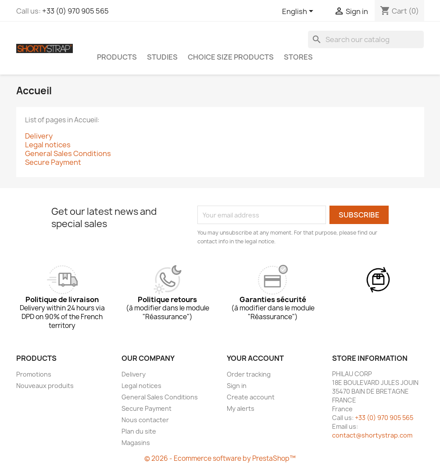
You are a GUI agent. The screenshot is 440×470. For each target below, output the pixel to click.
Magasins (136, 442)
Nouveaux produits (45, 385)
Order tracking (249, 374)
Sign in (237, 385)
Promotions (33, 374)
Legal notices (48, 145)
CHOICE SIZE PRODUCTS (231, 57)
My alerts (240, 408)
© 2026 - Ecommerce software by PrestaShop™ (220, 458)
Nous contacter (145, 420)
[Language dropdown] (299, 12)
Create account (251, 397)
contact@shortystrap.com (372, 435)
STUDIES (162, 57)
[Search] (366, 39)
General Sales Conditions (68, 153)
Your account (255, 358)
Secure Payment (53, 162)
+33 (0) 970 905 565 (75, 11)
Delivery (39, 136)
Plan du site (139, 431)
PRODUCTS (117, 57)
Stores (298, 57)
